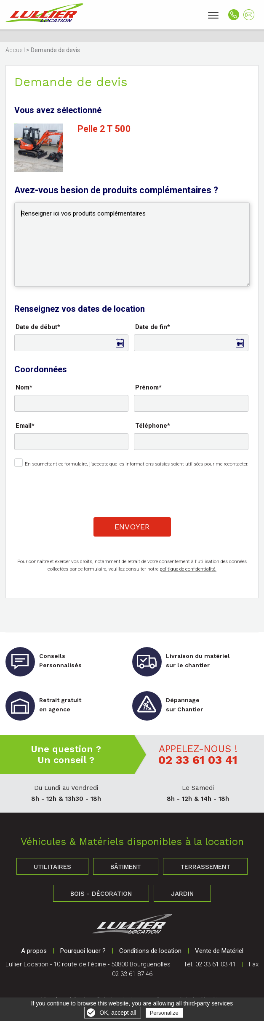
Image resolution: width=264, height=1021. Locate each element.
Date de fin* (152, 327)
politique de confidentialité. (188, 569)
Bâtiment (125, 867)
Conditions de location (150, 951)
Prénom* (148, 387)
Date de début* (38, 327)
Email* (25, 425)
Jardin (182, 893)
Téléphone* (152, 425)
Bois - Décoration (101, 893)
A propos (34, 951)
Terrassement (205, 867)
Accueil (15, 50)
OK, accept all (117, 1012)
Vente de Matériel (219, 951)
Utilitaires (52, 867)
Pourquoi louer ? (83, 951)
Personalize (164, 1013)
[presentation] (133, 490)
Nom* (24, 387)
